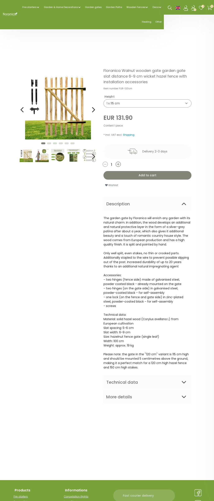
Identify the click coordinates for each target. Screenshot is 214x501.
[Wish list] (202, 7)
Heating (146, 21)
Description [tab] (118, 204)
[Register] (194, 7)
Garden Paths (114, 7)
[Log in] (186, 7)
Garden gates (93, 7)
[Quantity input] (112, 164)
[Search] (170, 8)
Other (158, 21)
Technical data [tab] (122, 382)
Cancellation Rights (77, 496)
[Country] (178, 7)
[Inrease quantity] (128, 164)
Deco (156, 7)
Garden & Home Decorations (61, 7)
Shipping (128, 135)
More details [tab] (119, 397)
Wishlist (111, 185)
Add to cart (147, 175)
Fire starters (29, 7)
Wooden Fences (135, 7)
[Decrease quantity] (108, 164)
